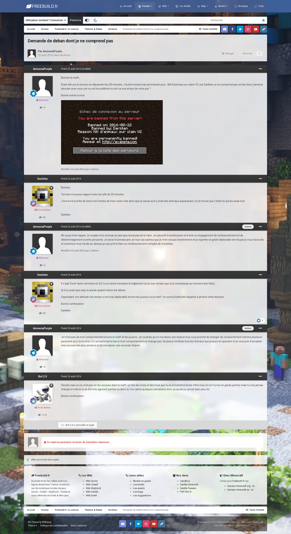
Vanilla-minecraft (189, 484)
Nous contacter (79, 525)
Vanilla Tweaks (188, 488)
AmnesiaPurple (52, 51)
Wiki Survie (92, 481)
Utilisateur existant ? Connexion (46, 20)
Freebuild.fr (238, 481)
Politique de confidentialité (54, 525)
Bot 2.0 (42, 376)
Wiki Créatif (92, 484)
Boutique (243, 7)
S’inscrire (75, 20)
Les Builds (185, 7)
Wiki (164, 7)
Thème (32, 525)
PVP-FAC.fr (186, 491)
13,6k (42, 414)
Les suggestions (142, 495)
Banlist (222, 7)
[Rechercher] (226, 20)
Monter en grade (142, 481)
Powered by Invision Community (230, 525)
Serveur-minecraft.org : (239, 486)
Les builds (138, 484)
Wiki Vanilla (92, 491)
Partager (228, 53)
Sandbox (185, 481)
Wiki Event (91, 495)
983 (42, 217)
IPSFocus (47, 522)
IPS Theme (33, 522)
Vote (261, 7)
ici (253, 486)
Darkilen (42, 178)
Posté (71, 69)
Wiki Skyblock (93, 488)
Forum (146, 7)
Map (203, 7)
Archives (65, 55)
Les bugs (138, 491)
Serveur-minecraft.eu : (239, 489)
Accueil (127, 7)
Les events (139, 488)
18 (42, 107)
